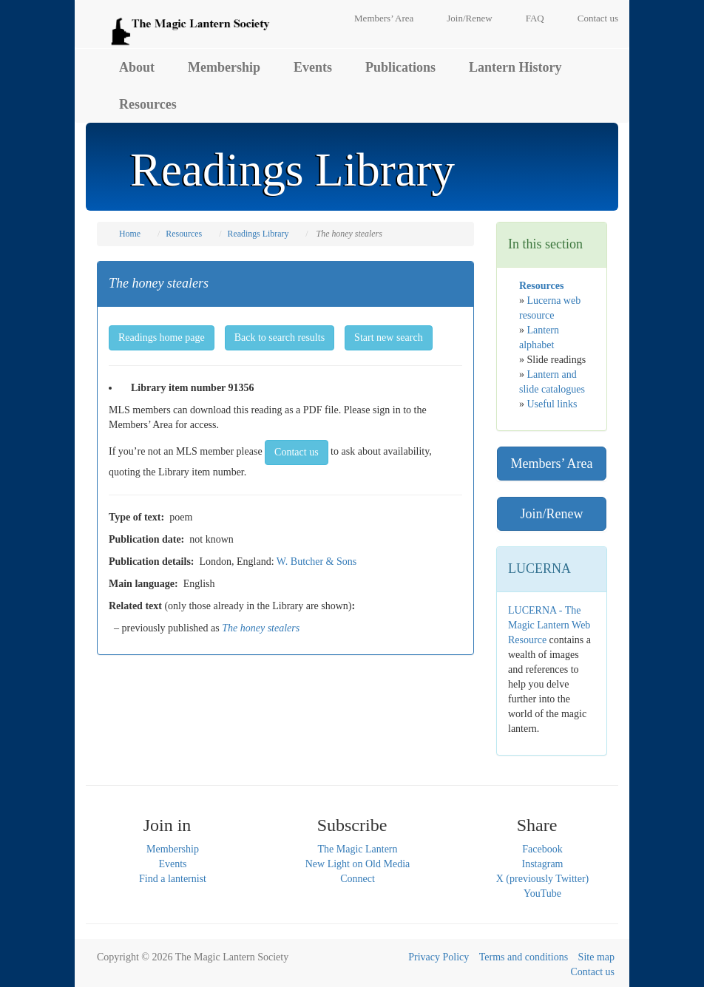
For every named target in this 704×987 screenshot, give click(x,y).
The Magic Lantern (357, 849)
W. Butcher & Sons (316, 561)
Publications (400, 67)
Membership (224, 67)
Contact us (598, 18)
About (137, 67)
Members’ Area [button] (551, 463)
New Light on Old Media (357, 863)
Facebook (542, 849)
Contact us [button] (296, 452)
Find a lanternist (172, 878)
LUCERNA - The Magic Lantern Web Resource (549, 625)
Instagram (542, 863)
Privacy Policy (438, 957)
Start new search (388, 337)
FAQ (535, 18)
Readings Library (257, 233)
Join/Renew (469, 18)
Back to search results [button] (279, 337)
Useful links (552, 404)
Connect (357, 878)
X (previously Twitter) (542, 878)
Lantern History (515, 67)
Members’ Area (383, 18)
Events (313, 67)
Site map (596, 957)
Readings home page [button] (161, 337)
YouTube (542, 893)
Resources (148, 104)
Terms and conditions (523, 957)
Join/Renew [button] (552, 513)
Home (130, 233)
